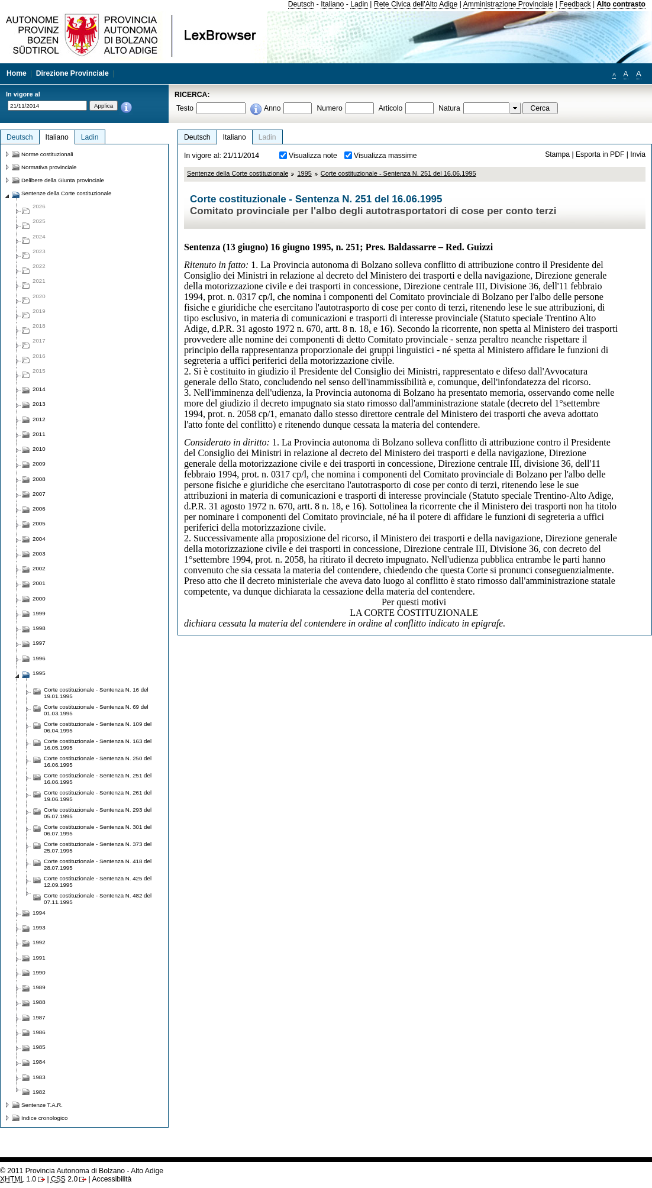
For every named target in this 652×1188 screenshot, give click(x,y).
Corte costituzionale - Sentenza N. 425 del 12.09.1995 (97, 881)
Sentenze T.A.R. (42, 1105)
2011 (39, 434)
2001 (39, 583)
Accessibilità (111, 1179)
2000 (39, 598)
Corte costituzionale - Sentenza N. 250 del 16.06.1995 (97, 761)
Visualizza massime (385, 155)
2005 (39, 523)
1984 (39, 1061)
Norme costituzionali (47, 154)
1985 (39, 1047)
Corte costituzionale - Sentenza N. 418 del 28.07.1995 (97, 864)
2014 (39, 389)
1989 (39, 987)
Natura (449, 108)
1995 (304, 173)
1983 (39, 1077)
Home (17, 73)
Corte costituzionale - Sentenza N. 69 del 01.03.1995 (96, 709)
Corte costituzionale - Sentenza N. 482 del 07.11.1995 (97, 898)
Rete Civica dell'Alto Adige (416, 4)
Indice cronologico (44, 1118)
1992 (39, 942)
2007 (39, 493)
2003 (39, 553)
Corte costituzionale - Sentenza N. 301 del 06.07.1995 (97, 830)
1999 (39, 613)
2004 (39, 538)
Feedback (574, 4)
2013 (39, 404)
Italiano (332, 4)
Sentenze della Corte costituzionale (237, 173)
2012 (39, 419)
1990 (39, 972)
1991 (39, 957)
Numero (329, 108)
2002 (39, 568)
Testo (184, 108)
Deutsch (301, 4)
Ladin (359, 4)
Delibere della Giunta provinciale (62, 180)
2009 (39, 463)
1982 (39, 1092)
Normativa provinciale (48, 167)
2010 (39, 449)
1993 (39, 927)
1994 (39, 912)
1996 (39, 658)
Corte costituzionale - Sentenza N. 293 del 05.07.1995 (97, 812)
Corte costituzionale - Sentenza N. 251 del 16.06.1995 (398, 173)
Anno (272, 108)
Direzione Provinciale (72, 73)
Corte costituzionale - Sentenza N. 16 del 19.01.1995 (96, 692)
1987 (39, 1017)
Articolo (391, 108)
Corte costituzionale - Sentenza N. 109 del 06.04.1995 (97, 727)
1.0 (18, 1179)
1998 (39, 628)
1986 (39, 1032)
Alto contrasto (621, 4)
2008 (39, 479)
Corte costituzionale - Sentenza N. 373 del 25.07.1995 (97, 847)
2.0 (64, 1179)
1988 (39, 1002)
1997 (39, 643)
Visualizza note (313, 155)
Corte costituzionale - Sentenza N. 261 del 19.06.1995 (97, 795)
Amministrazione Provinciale (508, 4)
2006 (39, 508)
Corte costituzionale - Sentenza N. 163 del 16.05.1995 (97, 744)
